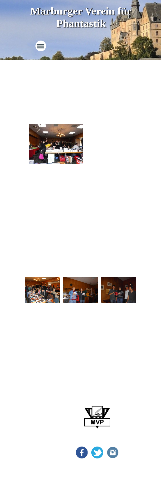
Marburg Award (38, 415)
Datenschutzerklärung (42, 458)
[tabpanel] (80, 88)
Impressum (34, 451)
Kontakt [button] (32, 465)
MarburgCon (35, 408)
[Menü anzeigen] (40, 46)
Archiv (31, 437)
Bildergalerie (36, 429)
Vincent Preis (36, 422)
